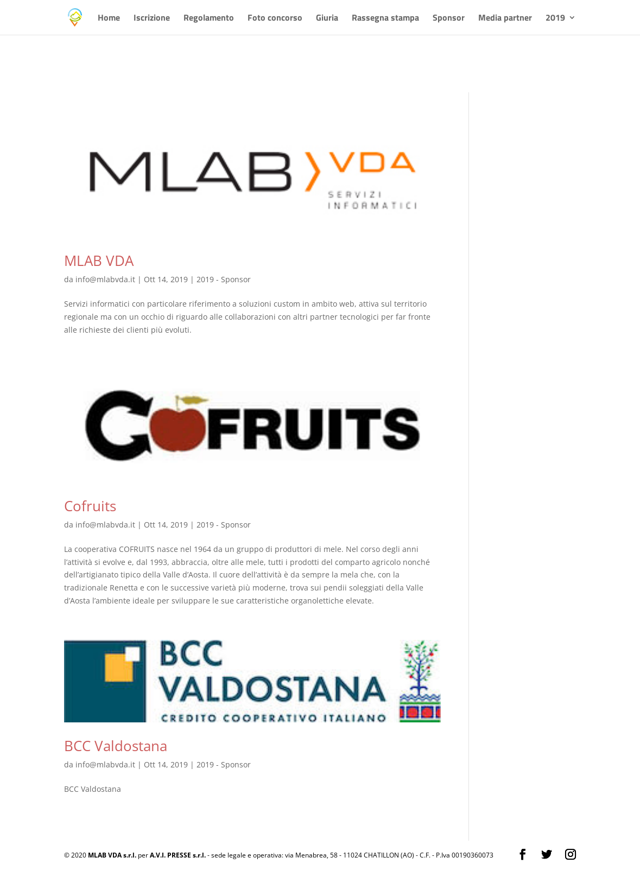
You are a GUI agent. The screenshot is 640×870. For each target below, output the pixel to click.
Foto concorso (275, 19)
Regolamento (208, 19)
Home (109, 19)
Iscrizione (152, 19)
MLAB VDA (99, 260)
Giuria (327, 19)
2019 (555, 19)
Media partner (505, 19)
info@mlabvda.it (105, 279)
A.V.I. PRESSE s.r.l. (178, 855)
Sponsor (449, 19)
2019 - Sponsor (224, 279)
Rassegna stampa (385, 19)
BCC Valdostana (115, 745)
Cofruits (90, 506)
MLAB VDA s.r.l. (112, 855)
